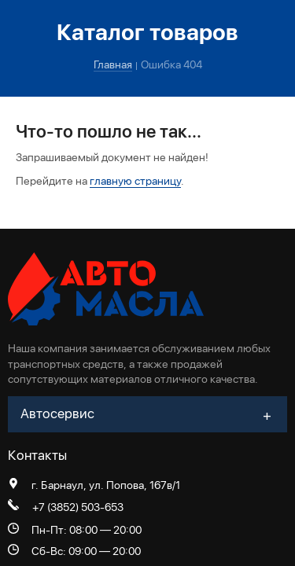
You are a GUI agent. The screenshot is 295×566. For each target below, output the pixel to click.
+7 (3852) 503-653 (78, 507)
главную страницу (135, 181)
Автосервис (57, 413)
